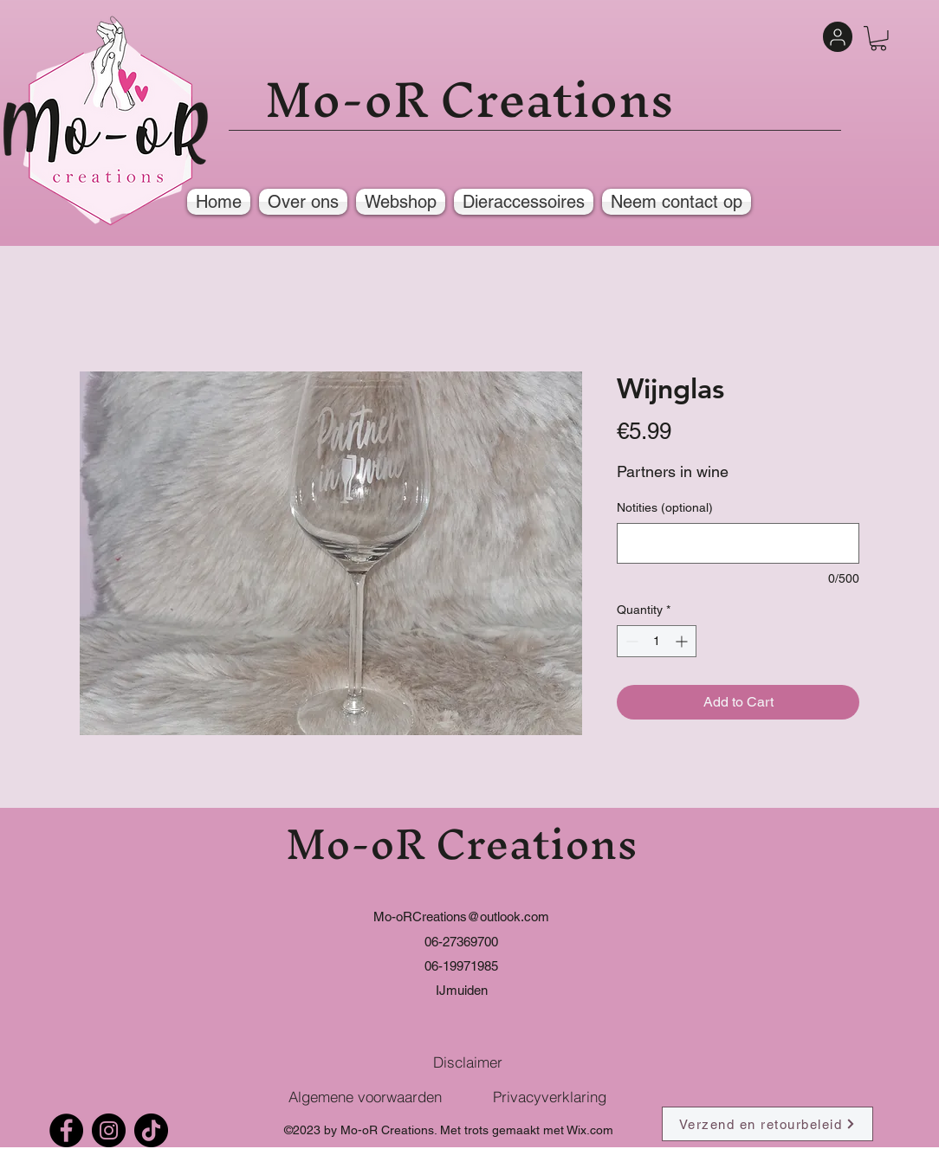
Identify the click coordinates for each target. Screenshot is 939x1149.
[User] (837, 37)
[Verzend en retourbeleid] (767, 1124)
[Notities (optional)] (738, 543)
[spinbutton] (656, 641)
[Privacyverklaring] (549, 1096)
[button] (878, 38)
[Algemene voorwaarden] (364, 1096)
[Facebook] (66, 1130)
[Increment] (683, 641)
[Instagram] (109, 1130)
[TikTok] (151, 1130)
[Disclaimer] (467, 1061)
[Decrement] (630, 641)
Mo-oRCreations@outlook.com (461, 916)
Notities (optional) (665, 507)
